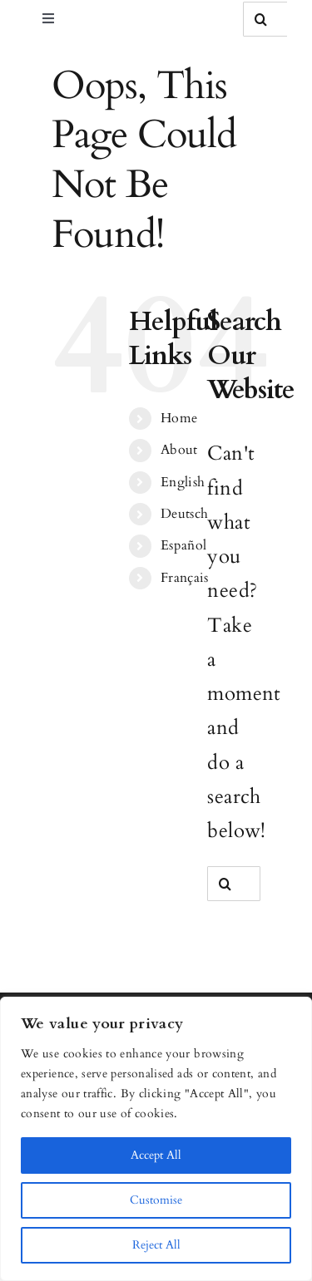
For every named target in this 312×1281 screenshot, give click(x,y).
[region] (156, 1139)
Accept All (156, 1155)
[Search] (260, 19)
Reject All (156, 1245)
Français (185, 578)
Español (184, 545)
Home (179, 418)
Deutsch (185, 514)
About (179, 450)
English (183, 482)
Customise (156, 1200)
